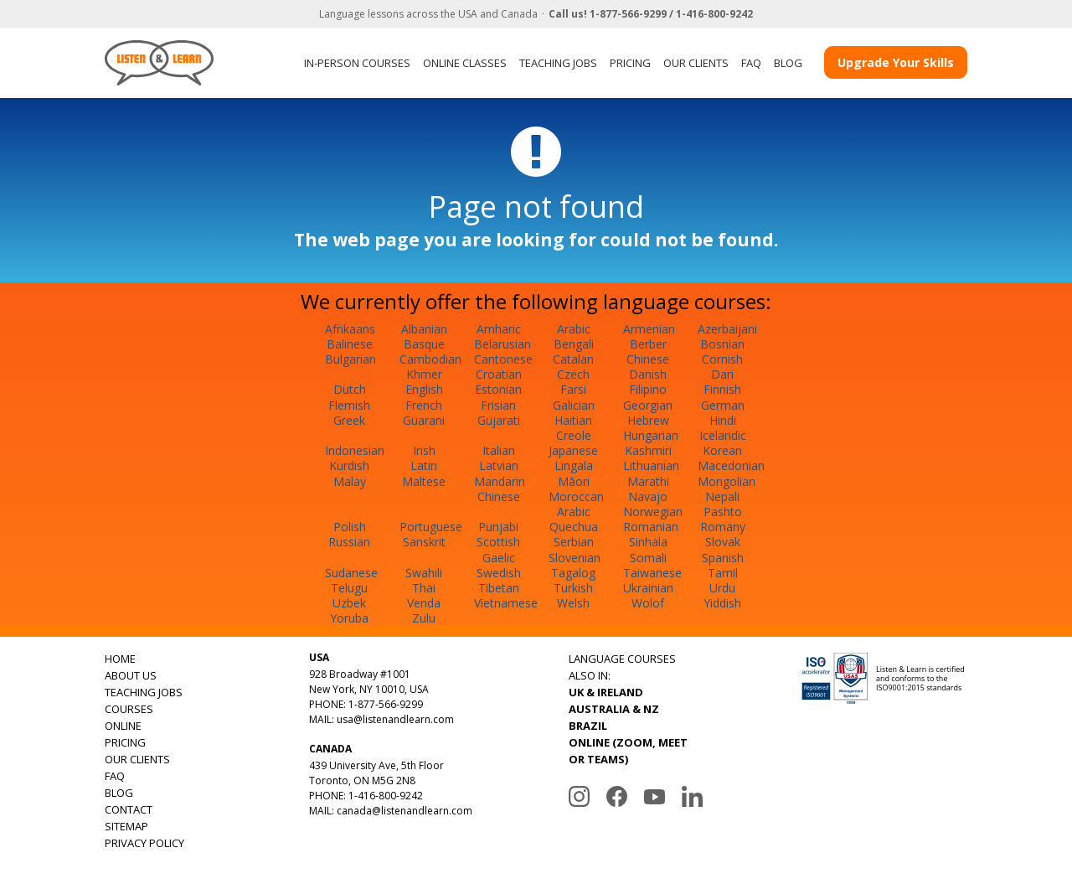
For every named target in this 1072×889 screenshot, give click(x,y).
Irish (424, 450)
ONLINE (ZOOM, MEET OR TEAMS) (628, 751)
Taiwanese (652, 573)
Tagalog (573, 573)
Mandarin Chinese (499, 488)
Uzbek (349, 603)
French (423, 405)
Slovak (722, 542)
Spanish (723, 558)
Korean (722, 450)
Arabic (573, 329)
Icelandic (722, 435)
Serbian (574, 542)
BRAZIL (588, 725)
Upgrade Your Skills (896, 62)
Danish (648, 374)
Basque (424, 344)
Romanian (650, 527)
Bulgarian (350, 359)
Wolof (647, 603)
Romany (722, 527)
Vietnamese (506, 603)
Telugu (349, 588)
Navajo (647, 496)
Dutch (349, 389)
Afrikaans (350, 329)
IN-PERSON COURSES (357, 62)
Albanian (424, 329)
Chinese (647, 359)
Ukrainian (648, 588)
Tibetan (498, 588)
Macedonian (731, 465)
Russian (349, 542)
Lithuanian (651, 465)
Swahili (423, 573)
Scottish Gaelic (498, 549)
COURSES (129, 708)
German (723, 405)
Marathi (648, 481)
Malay (349, 481)
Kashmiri (648, 450)
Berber (648, 344)
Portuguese (430, 527)
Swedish (499, 573)
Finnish (722, 389)
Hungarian (650, 435)
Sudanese (351, 573)
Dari (722, 374)
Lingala (573, 465)
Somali (648, 558)
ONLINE (123, 725)
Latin (423, 465)
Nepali (722, 496)
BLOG (788, 62)
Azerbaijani (727, 329)
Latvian (498, 465)
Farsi (573, 389)
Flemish (349, 405)
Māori (574, 481)
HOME (120, 658)
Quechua (573, 527)
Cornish (722, 359)
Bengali (574, 344)
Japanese (573, 450)
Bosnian (722, 344)
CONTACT (128, 809)
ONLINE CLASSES (465, 62)
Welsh (573, 603)
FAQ (751, 62)
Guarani (424, 420)
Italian (498, 450)
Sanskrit (424, 542)
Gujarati (498, 420)
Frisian (498, 405)
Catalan (573, 359)
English (424, 389)
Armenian (649, 329)
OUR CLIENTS (696, 62)
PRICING (630, 62)
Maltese (424, 481)
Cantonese (503, 359)
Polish (349, 527)
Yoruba (349, 618)
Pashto (723, 511)
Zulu (424, 618)
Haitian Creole (573, 427)
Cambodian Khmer (430, 366)
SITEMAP (126, 826)
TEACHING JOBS (558, 62)
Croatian (499, 374)
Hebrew (648, 420)
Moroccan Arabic (576, 503)
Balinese (350, 344)
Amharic (499, 329)
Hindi (722, 420)
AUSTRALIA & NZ (614, 708)
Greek (349, 420)
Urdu (722, 588)
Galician (574, 405)
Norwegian (653, 511)
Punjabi (498, 527)
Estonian (498, 389)
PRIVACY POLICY (144, 842)
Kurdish (349, 465)
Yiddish (722, 603)
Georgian (648, 405)
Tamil (723, 573)
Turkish (573, 588)
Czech (573, 374)
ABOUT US (131, 675)
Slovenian (574, 558)
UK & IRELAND (606, 692)
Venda (424, 603)
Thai (424, 588)
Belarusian (502, 344)
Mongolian (726, 481)
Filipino (648, 389)
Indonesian (354, 450)
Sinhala (648, 542)
